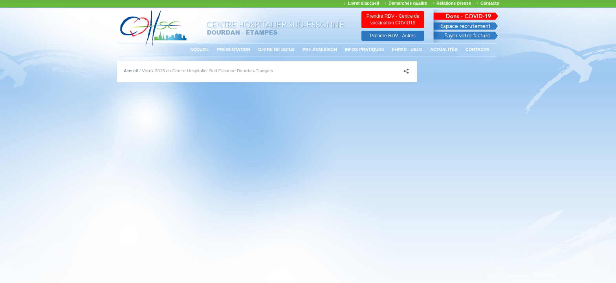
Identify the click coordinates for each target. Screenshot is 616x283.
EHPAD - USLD (407, 49)
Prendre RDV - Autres (393, 36)
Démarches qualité (408, 3)
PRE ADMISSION (319, 49)
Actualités (444, 49)
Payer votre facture (466, 37)
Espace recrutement (466, 26)
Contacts (489, 3)
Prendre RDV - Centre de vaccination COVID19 (393, 19)
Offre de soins (276, 49)
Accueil (199, 49)
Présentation (234, 49)
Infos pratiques (364, 49)
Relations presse (453, 3)
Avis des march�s (466, 14)
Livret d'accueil (363, 3)
